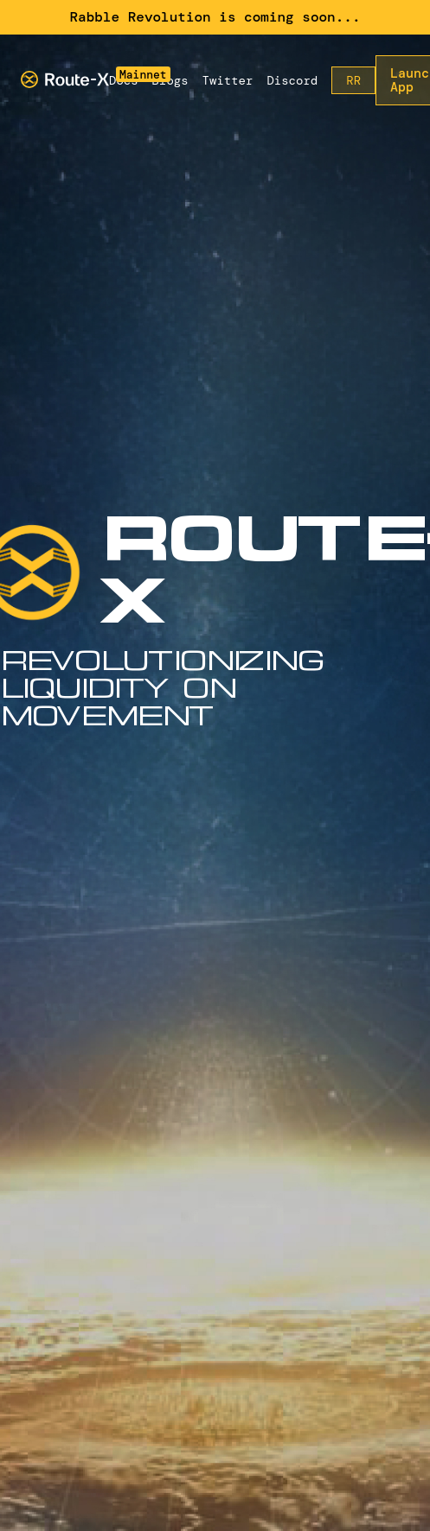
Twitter (228, 80)
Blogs (170, 80)
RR (353, 80)
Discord (292, 80)
